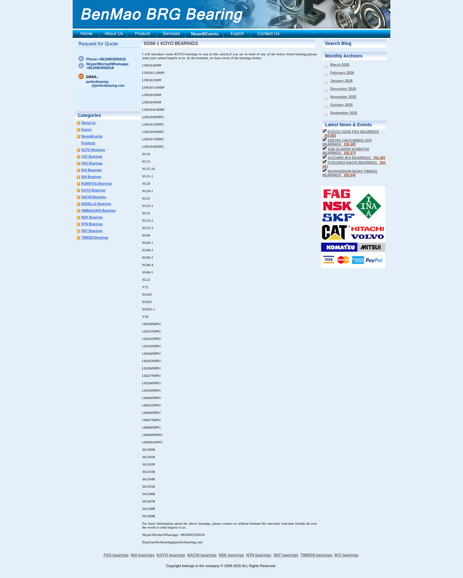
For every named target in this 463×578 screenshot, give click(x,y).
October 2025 (341, 105)
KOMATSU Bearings (96, 183)
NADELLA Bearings (96, 204)
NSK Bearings (92, 217)
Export (86, 129)
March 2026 (340, 65)
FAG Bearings (92, 163)
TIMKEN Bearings (94, 237)
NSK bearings (231, 555)
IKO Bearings (91, 170)
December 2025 (343, 89)
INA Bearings (91, 177)
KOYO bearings (171, 555)
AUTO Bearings (93, 150)
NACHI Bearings (93, 197)
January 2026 (341, 81)
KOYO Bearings (93, 190)
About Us (88, 123)
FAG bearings (116, 555)
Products (88, 143)
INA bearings (143, 555)
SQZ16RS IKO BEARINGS (356, 158)
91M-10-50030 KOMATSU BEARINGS (345, 151)
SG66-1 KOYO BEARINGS (171, 43)
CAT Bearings (91, 156)
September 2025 (343, 113)
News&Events (92, 136)
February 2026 (342, 73)
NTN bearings (258, 555)
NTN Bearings (92, 224)
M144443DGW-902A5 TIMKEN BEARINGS (349, 173)
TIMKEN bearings (316, 555)
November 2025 (343, 97)
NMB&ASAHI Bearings (98, 210)
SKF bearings (285, 555)
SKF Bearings (92, 231)
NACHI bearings (201, 555)
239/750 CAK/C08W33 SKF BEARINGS (347, 142)
